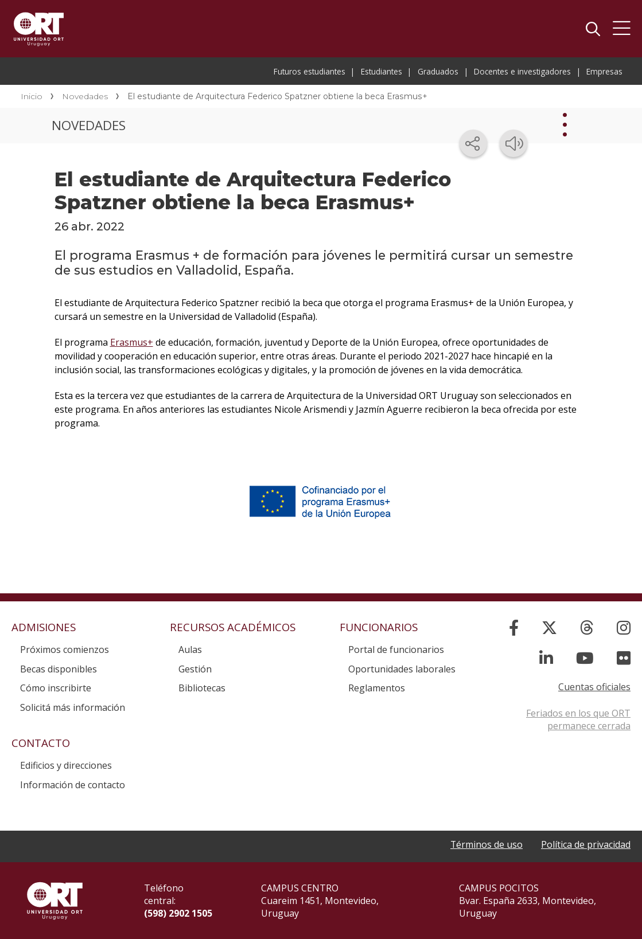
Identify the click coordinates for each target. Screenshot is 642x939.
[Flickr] (624, 658)
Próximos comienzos (64, 649)
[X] (549, 627)
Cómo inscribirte (55, 688)
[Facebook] (514, 627)
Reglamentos (376, 688)
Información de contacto (72, 784)
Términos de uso (486, 844)
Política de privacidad (586, 844)
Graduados (438, 71)
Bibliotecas (201, 688)
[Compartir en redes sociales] (473, 143)
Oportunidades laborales (402, 669)
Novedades (85, 96)
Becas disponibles (58, 669)
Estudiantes (381, 71)
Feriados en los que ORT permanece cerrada (578, 719)
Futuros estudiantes (309, 71)
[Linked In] (546, 658)
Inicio (31, 96)
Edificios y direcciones (66, 765)
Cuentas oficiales (594, 686)
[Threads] (587, 627)
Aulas (190, 649)
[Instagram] (624, 627)
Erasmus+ (131, 342)
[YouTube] (585, 658)
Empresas (604, 71)
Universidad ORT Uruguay (38, 28)
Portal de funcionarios (396, 649)
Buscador (592, 28)
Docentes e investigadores (522, 71)
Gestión (195, 669)
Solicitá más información (72, 707)
